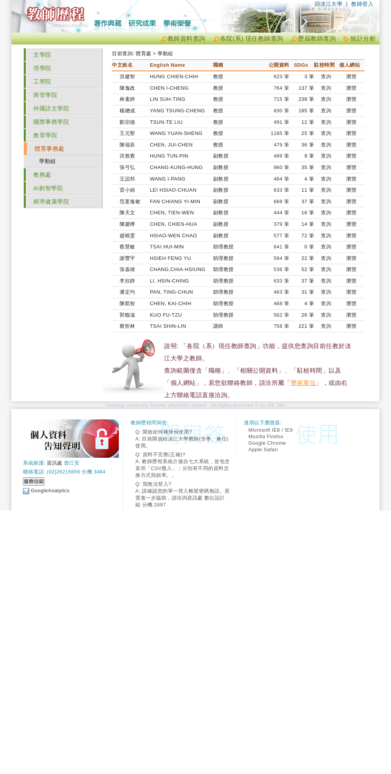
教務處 (42, 174)
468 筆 (281, 303)
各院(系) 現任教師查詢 (251, 38)
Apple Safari (263, 449)
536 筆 (281, 269)
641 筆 (281, 247)
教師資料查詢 (186, 38)
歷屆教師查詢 (317, 38)
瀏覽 (351, 76)
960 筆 (281, 167)
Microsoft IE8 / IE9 (270, 430)
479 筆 (281, 145)
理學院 (42, 68)
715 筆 (281, 99)
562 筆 (281, 315)
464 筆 (281, 179)
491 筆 (281, 122)
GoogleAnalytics (50, 490)
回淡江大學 (329, 4)
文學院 (42, 54)
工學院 (42, 81)
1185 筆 (280, 133)
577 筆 (281, 235)
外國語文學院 (51, 108)
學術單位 (303, 383)
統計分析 (363, 38)
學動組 (47, 161)
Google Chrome (267, 443)
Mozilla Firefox (265, 436)
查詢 (326, 76)
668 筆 (281, 201)
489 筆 (281, 156)
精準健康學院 (51, 201)
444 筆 (281, 212)
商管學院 (45, 95)
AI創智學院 (48, 188)
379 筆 (281, 224)
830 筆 (281, 110)
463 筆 (281, 292)
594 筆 (281, 258)
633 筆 (281, 190)
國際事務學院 (51, 121)
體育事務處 (49, 148)
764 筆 (281, 88)
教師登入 (362, 4)
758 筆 (281, 326)
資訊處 (54, 463)
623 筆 (281, 76)
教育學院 (45, 135)
